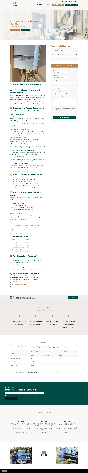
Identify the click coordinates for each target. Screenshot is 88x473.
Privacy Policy (74, 111)
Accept (4, 470)
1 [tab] (39, 436)
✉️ (18, 284)
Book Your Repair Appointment (20, 286)
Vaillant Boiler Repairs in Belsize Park (21, 249)
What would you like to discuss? (60, 96)
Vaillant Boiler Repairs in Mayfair (20, 247)
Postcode (55, 86)
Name (54, 70)
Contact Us (76, 1)
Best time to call (56, 91)
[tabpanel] (21, 427)
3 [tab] (43, 436)
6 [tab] (48, 436)
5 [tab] (46, 436)
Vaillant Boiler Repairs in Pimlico (20, 243)
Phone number (56, 75)
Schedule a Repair (73, 297)
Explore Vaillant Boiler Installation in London (23, 233)
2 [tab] (41, 436)
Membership (64, 1)
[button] (31, 5)
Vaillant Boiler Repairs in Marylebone (21, 245)
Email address (56, 80)
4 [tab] (45, 436)
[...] (21, 429)
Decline (10, 470)
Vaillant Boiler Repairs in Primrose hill (22, 251)
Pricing (48, 4)
